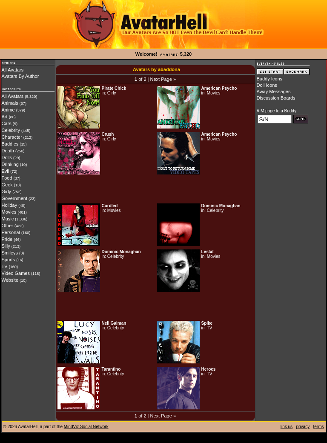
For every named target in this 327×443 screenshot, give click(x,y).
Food (7, 177)
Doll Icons (267, 85)
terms (318, 426)
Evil (5, 171)
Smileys (10, 252)
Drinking (10, 164)
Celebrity (11, 130)
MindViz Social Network (86, 426)
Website (10, 280)
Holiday (9, 205)
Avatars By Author (20, 76)
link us (287, 426)
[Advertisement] (155, 189)
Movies (9, 211)
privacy (303, 426)
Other (8, 225)
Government (15, 198)
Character (12, 137)
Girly (6, 191)
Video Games (16, 273)
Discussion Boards (276, 97)
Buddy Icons (270, 78)
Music (8, 218)
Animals (10, 103)
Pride (7, 239)
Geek (7, 184)
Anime (8, 109)
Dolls (7, 157)
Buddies (10, 143)
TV (5, 266)
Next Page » (163, 79)
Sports (8, 259)
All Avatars (13, 69)
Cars (6, 123)
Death (8, 150)
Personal (11, 232)
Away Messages (274, 91)
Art (5, 116)
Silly (6, 246)
